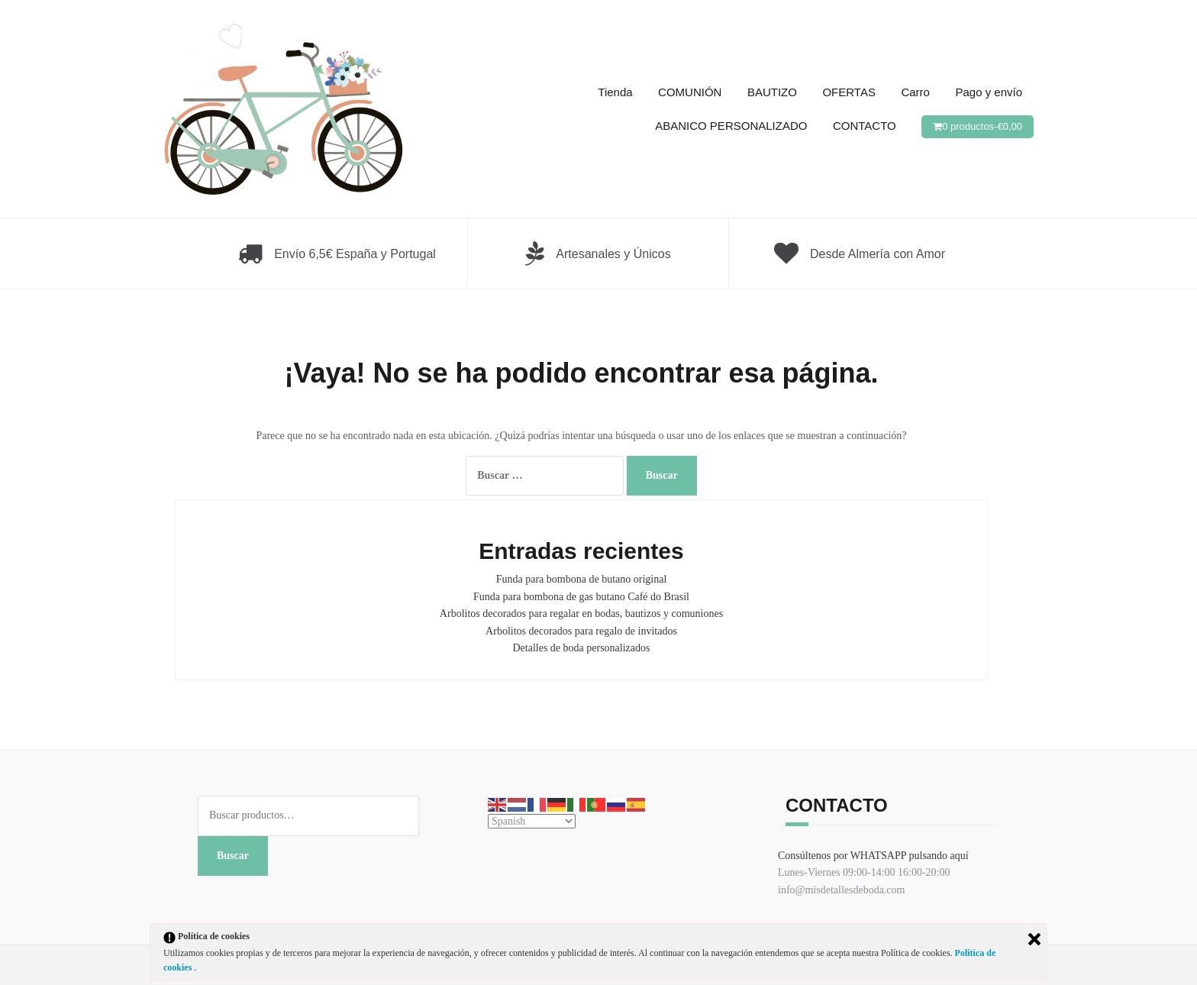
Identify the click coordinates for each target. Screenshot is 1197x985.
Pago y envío (988, 92)
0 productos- (982, 126)
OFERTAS (848, 92)
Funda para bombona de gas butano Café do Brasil (581, 596)
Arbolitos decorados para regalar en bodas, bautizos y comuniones (581, 613)
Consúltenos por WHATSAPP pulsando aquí (873, 855)
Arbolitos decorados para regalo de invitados (581, 631)
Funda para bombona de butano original (581, 579)
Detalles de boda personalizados (581, 648)
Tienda (615, 92)
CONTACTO (864, 125)
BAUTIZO (772, 92)
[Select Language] (532, 821)
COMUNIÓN (689, 92)
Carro (915, 92)
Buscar (233, 855)
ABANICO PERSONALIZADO (731, 125)
